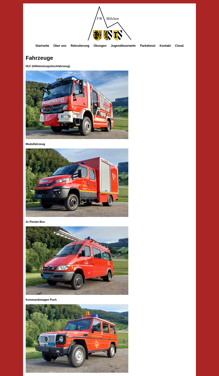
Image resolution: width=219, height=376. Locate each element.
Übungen (100, 45)
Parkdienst (147, 45)
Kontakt (165, 45)
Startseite (42, 45)
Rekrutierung (80, 45)
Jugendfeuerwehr (123, 45)
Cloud (179, 45)
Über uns (59, 45)
